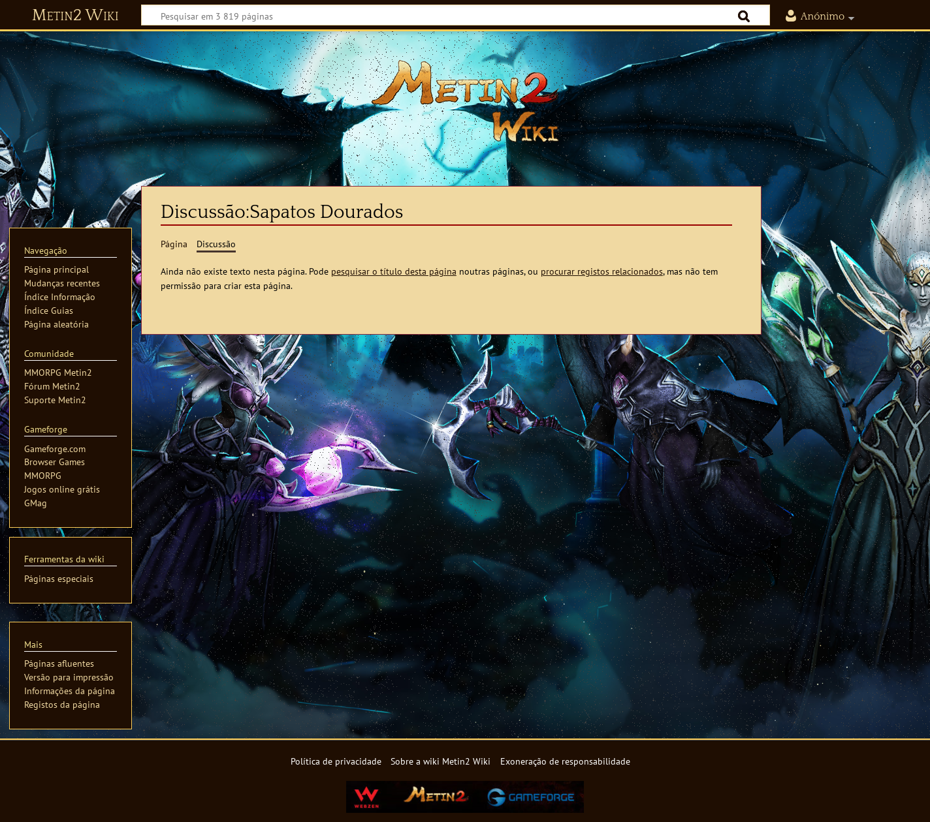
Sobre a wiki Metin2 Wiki (440, 761)
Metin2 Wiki (75, 16)
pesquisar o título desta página (394, 271)
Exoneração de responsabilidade (565, 761)
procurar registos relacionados (602, 271)
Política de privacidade (336, 761)
